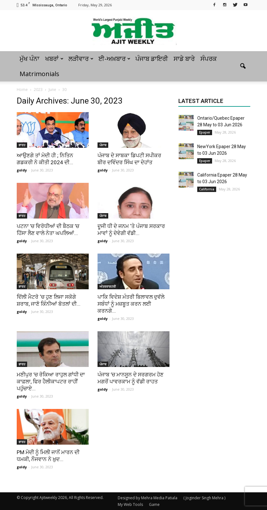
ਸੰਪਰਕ (208, 58)
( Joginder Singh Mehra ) (204, 498)
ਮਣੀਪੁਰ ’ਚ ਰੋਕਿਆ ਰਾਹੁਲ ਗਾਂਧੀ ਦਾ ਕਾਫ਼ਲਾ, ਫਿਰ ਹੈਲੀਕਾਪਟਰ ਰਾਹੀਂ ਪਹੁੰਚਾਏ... (51, 381)
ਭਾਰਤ (22, 145)
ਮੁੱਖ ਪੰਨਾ (29, 58)
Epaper (204, 132)
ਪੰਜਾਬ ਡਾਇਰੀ (151, 58)
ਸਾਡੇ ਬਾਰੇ (184, 58)
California (206, 189)
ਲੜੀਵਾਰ (80, 58)
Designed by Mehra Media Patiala (147, 498)
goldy (22, 170)
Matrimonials (39, 73)
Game (154, 504)
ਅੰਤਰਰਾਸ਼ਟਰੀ (107, 286)
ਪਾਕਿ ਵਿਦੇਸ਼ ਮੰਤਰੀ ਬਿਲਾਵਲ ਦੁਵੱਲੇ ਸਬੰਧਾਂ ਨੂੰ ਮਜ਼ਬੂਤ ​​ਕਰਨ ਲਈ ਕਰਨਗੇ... (131, 304)
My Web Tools (130, 504)
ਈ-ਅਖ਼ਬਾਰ (114, 58)
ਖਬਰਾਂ (54, 58)
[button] (242, 66)
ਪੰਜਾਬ (102, 145)
